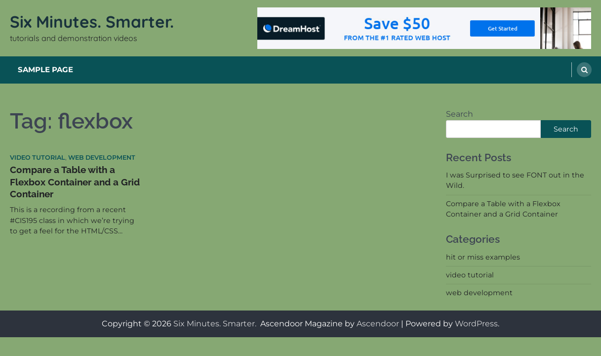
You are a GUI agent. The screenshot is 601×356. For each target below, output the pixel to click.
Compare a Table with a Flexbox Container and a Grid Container (75, 181)
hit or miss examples (483, 257)
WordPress (476, 323)
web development (101, 157)
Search (459, 114)
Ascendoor (378, 323)
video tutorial (37, 157)
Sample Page (45, 69)
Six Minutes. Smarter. (94, 21)
